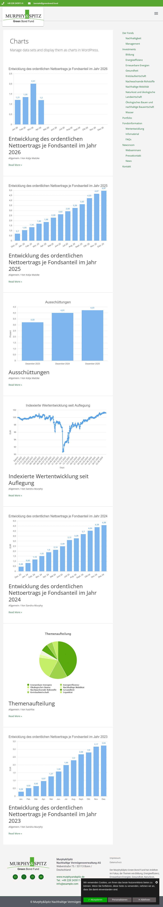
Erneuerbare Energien (137, 65)
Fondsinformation (132, 123)
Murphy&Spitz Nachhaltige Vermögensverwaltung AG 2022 (70, 901)
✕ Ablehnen (144, 899)
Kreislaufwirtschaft (136, 76)
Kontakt (126, 166)
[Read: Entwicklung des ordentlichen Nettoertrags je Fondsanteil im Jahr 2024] (58, 546)
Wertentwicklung (135, 128)
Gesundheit (132, 70)
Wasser (130, 112)
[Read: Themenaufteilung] (58, 663)
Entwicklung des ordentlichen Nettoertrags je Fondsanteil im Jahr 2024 (53, 592)
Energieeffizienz (134, 59)
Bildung (130, 54)
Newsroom (128, 144)
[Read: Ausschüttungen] (58, 332)
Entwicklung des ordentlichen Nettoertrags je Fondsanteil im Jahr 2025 (53, 262)
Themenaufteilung (32, 703)
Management (133, 43)
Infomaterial (132, 134)
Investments (129, 49)
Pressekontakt (133, 155)
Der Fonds (128, 33)
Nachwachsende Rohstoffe (140, 81)
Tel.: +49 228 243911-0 (69, 880)
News (129, 160)
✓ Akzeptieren (95, 899)
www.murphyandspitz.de (70, 876)
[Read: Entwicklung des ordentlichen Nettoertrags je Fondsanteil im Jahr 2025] (58, 216)
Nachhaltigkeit (133, 38)
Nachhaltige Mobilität (137, 86)
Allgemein (14, 709)
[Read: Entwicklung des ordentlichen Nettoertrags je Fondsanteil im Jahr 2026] (58, 99)
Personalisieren (120, 899)
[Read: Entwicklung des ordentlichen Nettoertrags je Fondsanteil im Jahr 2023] (58, 767)
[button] (120, 13)
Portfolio (127, 117)
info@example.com (67, 883)
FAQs (128, 139)
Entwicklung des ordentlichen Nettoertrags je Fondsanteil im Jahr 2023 (53, 814)
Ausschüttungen (29, 372)
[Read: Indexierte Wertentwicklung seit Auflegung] (58, 436)
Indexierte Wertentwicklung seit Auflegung (49, 479)
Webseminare (133, 150)
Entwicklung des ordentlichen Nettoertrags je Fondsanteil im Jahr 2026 (53, 145)
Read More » (15, 164)
